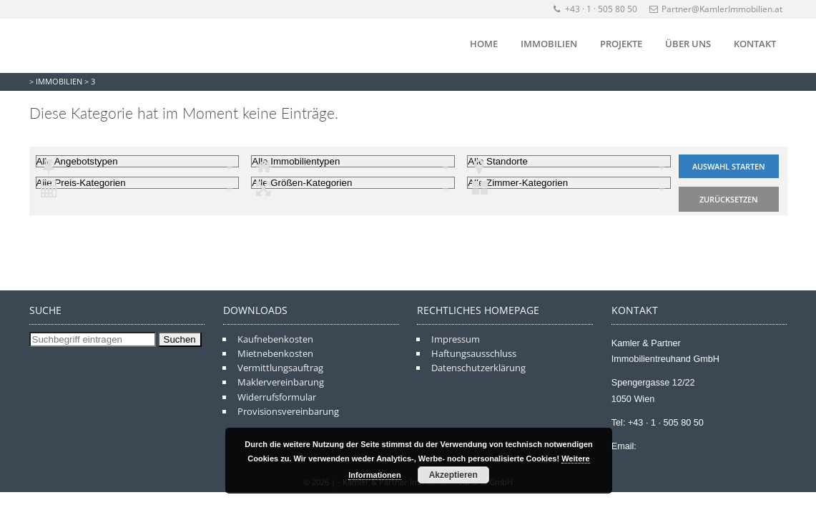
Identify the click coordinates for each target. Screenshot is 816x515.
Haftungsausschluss (473, 353)
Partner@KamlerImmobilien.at (715, 9)
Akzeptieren (453, 475)
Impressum (455, 339)
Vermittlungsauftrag (280, 367)
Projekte (621, 43)
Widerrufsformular (276, 397)
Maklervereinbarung (280, 382)
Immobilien (549, 43)
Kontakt (755, 43)
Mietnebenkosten (275, 353)
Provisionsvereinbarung (288, 411)
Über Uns (688, 43)
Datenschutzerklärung (478, 367)
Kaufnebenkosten (275, 339)
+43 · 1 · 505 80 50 (596, 9)
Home (484, 43)
